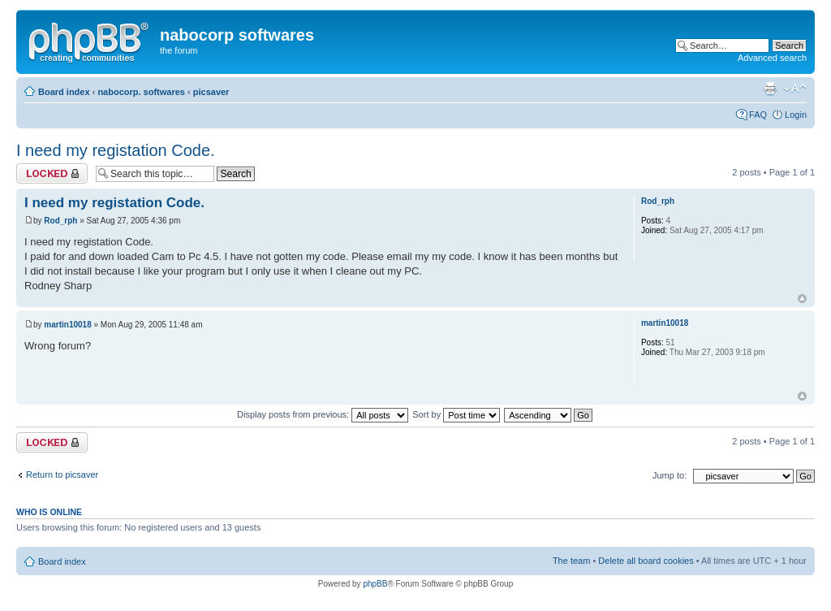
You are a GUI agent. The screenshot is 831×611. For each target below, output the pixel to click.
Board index (64, 92)
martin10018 (67, 324)
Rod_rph (60, 220)
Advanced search (772, 58)
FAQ (758, 114)
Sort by (456, 414)
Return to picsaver (62, 474)
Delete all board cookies (645, 561)
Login (796, 114)
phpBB (375, 583)
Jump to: (669, 475)
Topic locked (52, 173)
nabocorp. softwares (141, 92)
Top (802, 298)
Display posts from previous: (322, 414)
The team (571, 561)
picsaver (211, 92)
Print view (770, 88)
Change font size (795, 88)
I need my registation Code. (115, 150)
